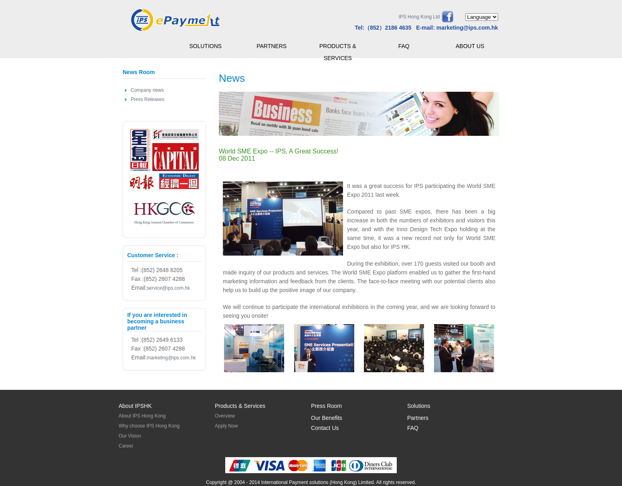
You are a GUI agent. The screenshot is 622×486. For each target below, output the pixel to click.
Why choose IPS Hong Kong (149, 426)
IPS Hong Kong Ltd (419, 17)
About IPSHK (135, 406)
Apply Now (226, 426)
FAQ (404, 46)
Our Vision (130, 436)
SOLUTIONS (205, 46)
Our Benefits (326, 418)
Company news (147, 90)
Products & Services (240, 406)
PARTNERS (271, 46)
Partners (417, 418)
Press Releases (147, 99)
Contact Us (325, 428)
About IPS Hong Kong (142, 416)
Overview (225, 416)
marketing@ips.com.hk (467, 27)
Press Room (326, 406)
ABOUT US (470, 46)
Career (126, 446)
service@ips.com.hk (168, 288)
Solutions (418, 406)
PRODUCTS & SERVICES (337, 47)
